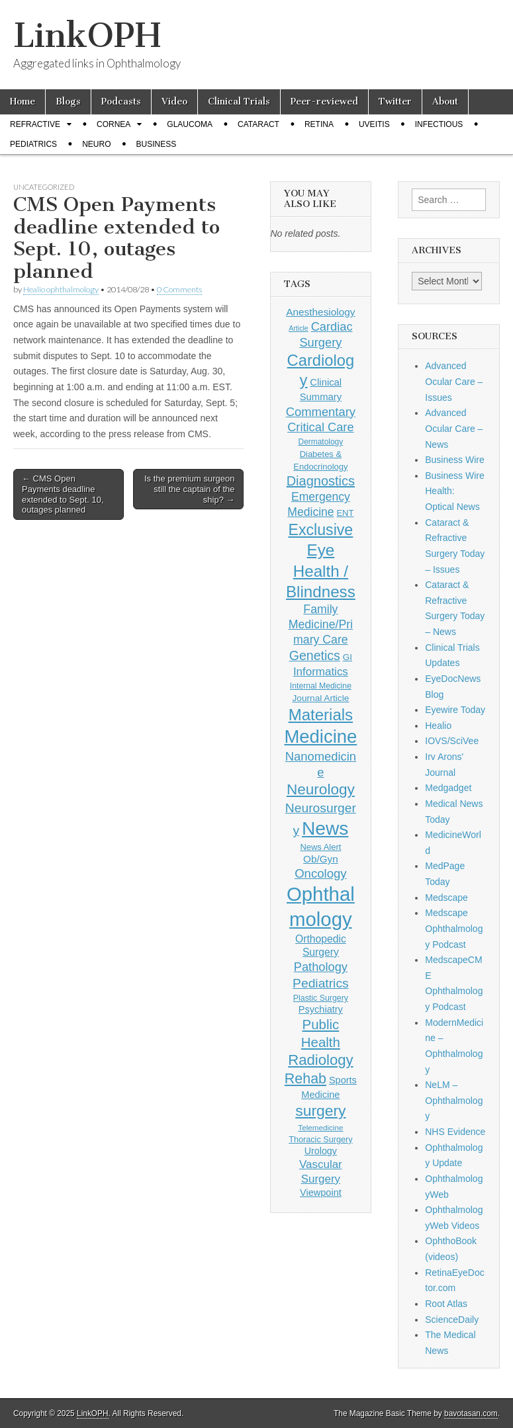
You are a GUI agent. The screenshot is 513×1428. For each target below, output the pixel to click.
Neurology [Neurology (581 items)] (321, 789)
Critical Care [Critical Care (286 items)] (320, 427)
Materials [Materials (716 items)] (321, 715)
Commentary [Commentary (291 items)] (320, 412)
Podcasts (121, 101)
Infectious (439, 124)
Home (22, 101)
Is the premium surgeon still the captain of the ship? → (189, 489)
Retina (319, 124)
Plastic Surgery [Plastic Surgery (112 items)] (320, 998)
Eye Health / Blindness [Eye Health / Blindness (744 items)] (320, 571)
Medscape (446, 897)
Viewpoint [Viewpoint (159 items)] (321, 1192)
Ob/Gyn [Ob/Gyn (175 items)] (320, 858)
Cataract (258, 124)
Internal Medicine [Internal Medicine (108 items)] (320, 686)
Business (156, 144)
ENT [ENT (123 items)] (344, 513)
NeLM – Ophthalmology (454, 1100)
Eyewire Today (455, 709)
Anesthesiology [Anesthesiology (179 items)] (320, 311)
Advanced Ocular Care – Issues (454, 381)
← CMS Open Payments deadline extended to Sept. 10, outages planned (63, 494)
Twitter (395, 101)
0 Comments (179, 289)
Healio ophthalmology (61, 289)
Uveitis (374, 124)
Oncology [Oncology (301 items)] (320, 873)
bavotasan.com (471, 1413)
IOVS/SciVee (452, 740)
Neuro (96, 144)
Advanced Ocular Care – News (454, 428)
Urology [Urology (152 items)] (320, 1151)
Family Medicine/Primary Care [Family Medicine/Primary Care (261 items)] (321, 624)
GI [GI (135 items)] (347, 657)
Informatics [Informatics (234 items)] (320, 671)
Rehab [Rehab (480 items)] (305, 1079)
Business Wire (454, 459)
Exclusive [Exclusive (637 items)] (321, 529)
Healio (438, 725)
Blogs (68, 101)
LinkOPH (87, 35)
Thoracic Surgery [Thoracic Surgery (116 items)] (320, 1139)
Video (174, 101)
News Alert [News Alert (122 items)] (320, 847)
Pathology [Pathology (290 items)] (321, 967)
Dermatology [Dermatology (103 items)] (321, 441)
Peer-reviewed (324, 101)
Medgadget (448, 787)
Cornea (113, 124)
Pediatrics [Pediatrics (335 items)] (321, 983)
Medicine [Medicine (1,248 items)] (320, 736)
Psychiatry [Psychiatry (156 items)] (321, 1009)
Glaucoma (189, 124)
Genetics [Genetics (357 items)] (314, 655)
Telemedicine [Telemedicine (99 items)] (320, 1127)
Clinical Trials (239, 101)
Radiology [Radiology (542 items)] (320, 1060)
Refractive (35, 124)
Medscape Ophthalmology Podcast (454, 928)
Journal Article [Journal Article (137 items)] (320, 698)
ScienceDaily (452, 1319)
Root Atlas (446, 1303)
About (445, 101)
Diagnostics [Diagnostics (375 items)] (321, 481)
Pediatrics (33, 144)
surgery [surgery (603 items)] (320, 1110)
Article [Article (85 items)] (298, 328)
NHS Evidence (455, 1131)
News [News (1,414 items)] (325, 828)
